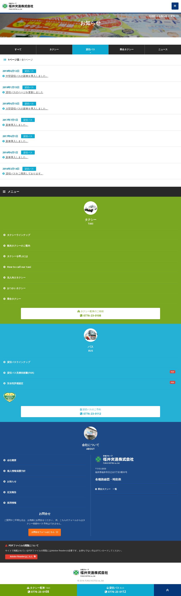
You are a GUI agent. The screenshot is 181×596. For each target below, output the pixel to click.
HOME (152, 15)
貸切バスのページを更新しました (22, 92)
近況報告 (9, 492)
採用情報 (9, 502)
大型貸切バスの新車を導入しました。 (25, 108)
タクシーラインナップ (16, 235)
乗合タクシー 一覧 (106, 488)
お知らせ (163, 15)
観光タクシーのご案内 (16, 245)
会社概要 (9, 460)
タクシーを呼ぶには (15, 256)
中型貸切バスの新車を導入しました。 (25, 76)
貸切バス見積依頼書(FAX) (18, 372)
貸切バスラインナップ (16, 362)
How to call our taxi (17, 267)
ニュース (163, 49)
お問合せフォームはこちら (44, 532)
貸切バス (90, 49)
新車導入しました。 (15, 125)
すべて (18, 49)
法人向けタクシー (14, 277)
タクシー (54, 49)
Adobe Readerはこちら (23, 556)
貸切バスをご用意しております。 (22, 173)
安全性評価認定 (13, 383)
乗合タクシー (127, 49)
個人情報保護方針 (14, 471)
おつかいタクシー (14, 288)
